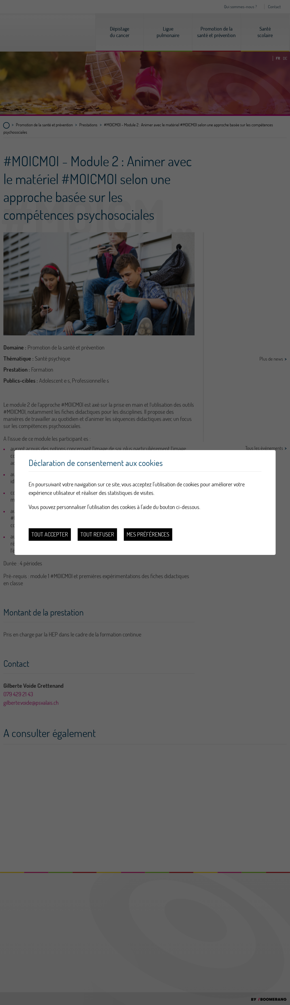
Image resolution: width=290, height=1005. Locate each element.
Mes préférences (148, 534)
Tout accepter (49, 534)
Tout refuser (97, 534)
